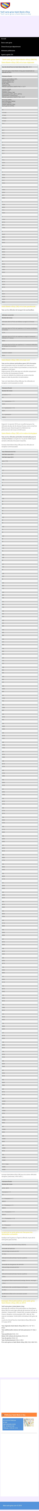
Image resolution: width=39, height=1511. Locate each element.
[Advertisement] (19, 26)
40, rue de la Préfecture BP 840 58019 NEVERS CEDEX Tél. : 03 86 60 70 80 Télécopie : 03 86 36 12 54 (10, 1424)
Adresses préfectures (8, 50)
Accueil (3, 39)
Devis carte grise (6, 43)
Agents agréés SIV (7, 54)
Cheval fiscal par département (11, 46)
